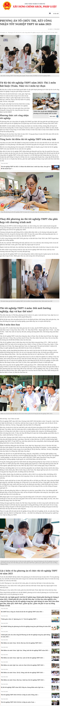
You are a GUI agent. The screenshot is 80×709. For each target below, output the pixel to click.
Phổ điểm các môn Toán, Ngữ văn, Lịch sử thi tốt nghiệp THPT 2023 (22, 658)
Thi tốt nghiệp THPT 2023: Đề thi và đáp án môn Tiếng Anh (20, 695)
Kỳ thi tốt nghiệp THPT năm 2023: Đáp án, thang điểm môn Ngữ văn (23, 687)
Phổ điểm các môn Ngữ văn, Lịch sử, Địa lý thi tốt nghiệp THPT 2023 (23, 665)
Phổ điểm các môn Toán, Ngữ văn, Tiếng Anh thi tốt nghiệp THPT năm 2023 (25, 650)
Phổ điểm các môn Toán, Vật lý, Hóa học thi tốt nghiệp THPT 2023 (22, 643)
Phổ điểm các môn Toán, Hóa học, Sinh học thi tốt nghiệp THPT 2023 (23, 680)
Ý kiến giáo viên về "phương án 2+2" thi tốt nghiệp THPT (19, 619)
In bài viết (54, 13)
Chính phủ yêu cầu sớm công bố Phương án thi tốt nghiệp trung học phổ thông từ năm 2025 (25, 636)
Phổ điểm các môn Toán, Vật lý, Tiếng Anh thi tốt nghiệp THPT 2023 (22, 672)
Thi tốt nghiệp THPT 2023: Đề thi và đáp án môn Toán (18, 702)
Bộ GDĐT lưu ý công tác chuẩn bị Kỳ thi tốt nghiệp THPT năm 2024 (22, 612)
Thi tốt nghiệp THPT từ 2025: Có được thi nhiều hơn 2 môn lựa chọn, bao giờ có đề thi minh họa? (25, 167)
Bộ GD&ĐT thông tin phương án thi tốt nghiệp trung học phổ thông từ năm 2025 (26, 627)
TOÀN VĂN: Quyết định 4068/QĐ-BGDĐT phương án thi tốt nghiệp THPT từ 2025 (45, 112)
